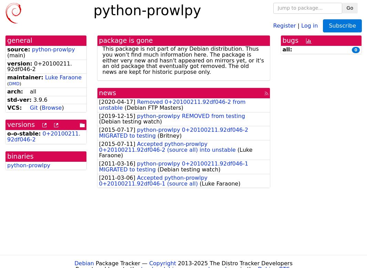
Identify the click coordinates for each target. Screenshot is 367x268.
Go (350, 8)
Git (34, 108)
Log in (309, 25)
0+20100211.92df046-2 (44, 136)
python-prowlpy (53, 49)
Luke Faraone (63, 77)
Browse (52, 108)
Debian (84, 263)
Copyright (162, 263)
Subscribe (342, 25)
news (107, 93)
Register (284, 25)
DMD (14, 83)
